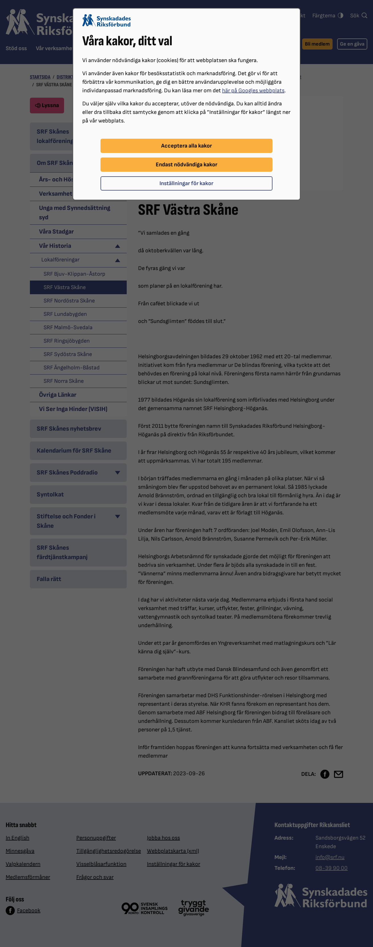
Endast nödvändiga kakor (186, 164)
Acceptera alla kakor (186, 145)
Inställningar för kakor (186, 183)
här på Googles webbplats (253, 90)
